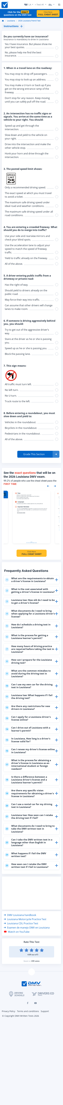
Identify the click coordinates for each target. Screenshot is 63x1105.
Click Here (48, 13)
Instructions (13, 26)
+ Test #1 (39, 4)
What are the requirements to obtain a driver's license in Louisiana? (29, 580)
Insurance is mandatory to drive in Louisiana (26, 39)
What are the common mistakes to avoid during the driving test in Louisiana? (28, 673)
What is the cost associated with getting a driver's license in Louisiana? (30, 590)
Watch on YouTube (16, 932)
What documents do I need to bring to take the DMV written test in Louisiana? (30, 828)
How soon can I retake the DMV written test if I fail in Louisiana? (26, 865)
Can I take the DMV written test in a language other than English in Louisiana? (28, 842)
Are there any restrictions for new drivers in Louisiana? (27, 707)
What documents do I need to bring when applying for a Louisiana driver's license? (30, 613)
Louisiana (11, 21)
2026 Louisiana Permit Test (29, 21)
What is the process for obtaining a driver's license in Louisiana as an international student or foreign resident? (28, 764)
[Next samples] (55, 486)
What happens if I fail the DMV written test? (25, 855)
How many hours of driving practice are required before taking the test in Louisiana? (29, 649)
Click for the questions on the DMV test (17, 13)
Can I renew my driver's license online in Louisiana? (30, 751)
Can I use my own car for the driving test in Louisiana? (28, 686)
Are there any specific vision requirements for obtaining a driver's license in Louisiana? (29, 793)
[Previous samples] (48, 486)
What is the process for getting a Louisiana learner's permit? (26, 637)
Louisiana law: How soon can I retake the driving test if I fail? (29, 816)
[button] (38, 454)
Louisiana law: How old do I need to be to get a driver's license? (30, 601)
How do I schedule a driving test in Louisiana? (28, 626)
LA (30, 4)
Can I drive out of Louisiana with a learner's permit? (27, 729)
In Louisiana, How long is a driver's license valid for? (27, 740)
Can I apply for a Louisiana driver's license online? (28, 718)
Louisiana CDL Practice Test (21, 923)
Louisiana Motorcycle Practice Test (25, 919)
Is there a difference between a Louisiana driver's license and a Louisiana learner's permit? (26, 779)
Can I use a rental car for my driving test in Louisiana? (28, 805)
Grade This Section (34, 454)
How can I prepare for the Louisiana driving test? (28, 661)
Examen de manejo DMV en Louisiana (27, 927)
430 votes (35, 961)
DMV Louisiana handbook (20, 915)
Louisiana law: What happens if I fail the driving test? (28, 696)
